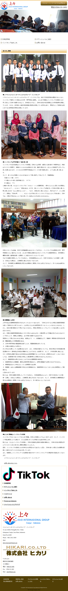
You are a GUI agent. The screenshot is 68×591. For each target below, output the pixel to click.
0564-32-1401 (10, 566)
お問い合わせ (40, 42)
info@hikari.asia (11, 572)
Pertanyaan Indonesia (10, 501)
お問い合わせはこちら (10, 463)
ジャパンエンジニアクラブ (12, 504)
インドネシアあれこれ (9, 42)
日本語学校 (6, 39)
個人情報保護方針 (7, 581)
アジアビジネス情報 (33, 579)
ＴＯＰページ (8, 494)
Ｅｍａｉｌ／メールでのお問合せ (54, 3)
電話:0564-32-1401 (59, 7)
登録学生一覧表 (20, 579)
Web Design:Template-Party (34, 589)
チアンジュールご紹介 (43, 39)
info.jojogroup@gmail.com (10, 543)
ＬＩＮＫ (30, 581)
